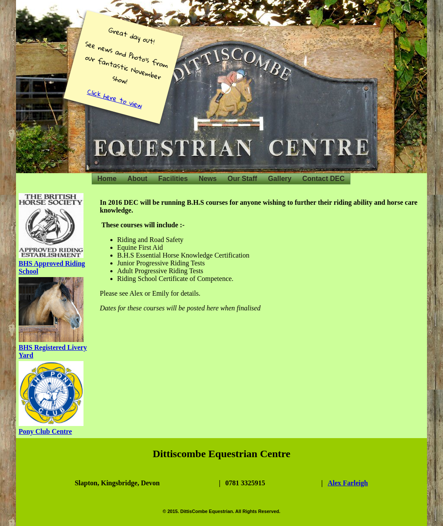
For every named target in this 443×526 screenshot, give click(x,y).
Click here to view (115, 98)
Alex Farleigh (348, 483)
